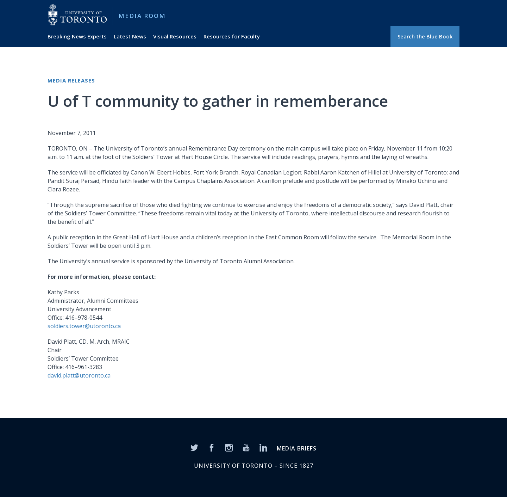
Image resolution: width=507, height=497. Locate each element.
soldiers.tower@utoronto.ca (84, 326)
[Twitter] (194, 447)
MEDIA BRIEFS (297, 448)
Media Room (142, 16)
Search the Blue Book (425, 36)
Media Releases (71, 80)
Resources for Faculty (232, 36)
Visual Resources (174, 36)
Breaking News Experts (77, 36)
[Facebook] (211, 447)
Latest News (130, 36)
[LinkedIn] (263, 447)
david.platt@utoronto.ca (79, 375)
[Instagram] (229, 447)
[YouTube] (246, 447)
